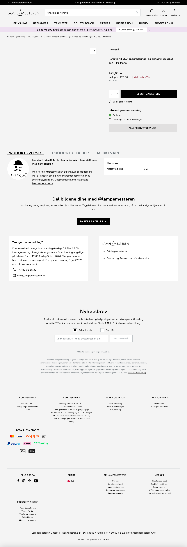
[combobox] (93, 12)
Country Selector (115, 493)
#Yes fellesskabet (159, 481)
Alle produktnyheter (27, 520)
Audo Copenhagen (28, 508)
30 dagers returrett (159, 406)
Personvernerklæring (115, 490)
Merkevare (108, 153)
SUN (131, 29)
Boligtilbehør (27, 517)
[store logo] (23, 12)
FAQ (28, 409)
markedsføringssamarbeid (159, 493)
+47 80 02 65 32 (26, 269)
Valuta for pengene (28, 514)
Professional (164, 23)
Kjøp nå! (108, 29)
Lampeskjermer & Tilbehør (38, 36)
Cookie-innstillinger (159, 484)
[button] (93, 51)
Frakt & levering (115, 403)
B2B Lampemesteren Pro (159, 490)
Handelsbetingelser (115, 487)
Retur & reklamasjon (115, 406)
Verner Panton (27, 511)
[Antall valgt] (114, 94)
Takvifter (61, 23)
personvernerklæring (137, 372)
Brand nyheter (159, 487)
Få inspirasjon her (91, 221)
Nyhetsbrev (159, 403)
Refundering (115, 409)
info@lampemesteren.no (31, 275)
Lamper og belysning (16, 36)
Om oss (115, 481)
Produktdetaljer (70, 153)
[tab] (27, 153)
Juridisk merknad (115, 484)
